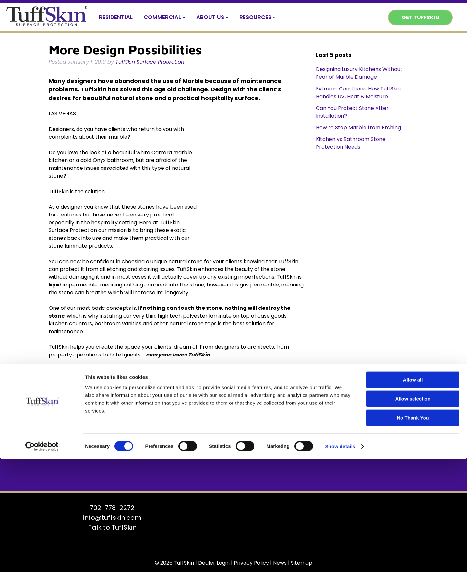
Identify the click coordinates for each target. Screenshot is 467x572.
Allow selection (412, 512)
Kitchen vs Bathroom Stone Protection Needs (351, 143)
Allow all (413, 493)
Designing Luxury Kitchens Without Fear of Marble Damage (359, 73)
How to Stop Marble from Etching (358, 127)
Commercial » (164, 17)
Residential (116, 17)
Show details (340, 559)
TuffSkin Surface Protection (149, 61)
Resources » (257, 17)
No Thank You (413, 530)
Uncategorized (96, 375)
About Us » (212, 17)
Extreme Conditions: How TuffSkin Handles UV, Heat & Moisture (358, 92)
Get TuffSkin (420, 17)
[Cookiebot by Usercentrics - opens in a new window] (42, 559)
